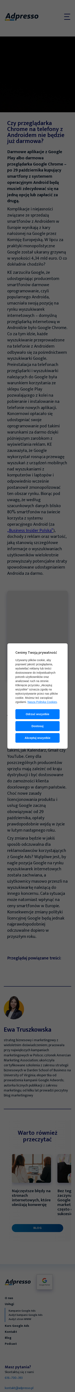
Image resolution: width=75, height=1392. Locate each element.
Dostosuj (38, 726)
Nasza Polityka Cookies (42, 702)
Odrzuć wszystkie (37, 714)
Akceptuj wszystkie (37, 737)
